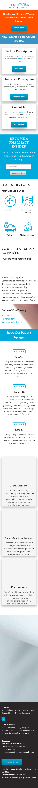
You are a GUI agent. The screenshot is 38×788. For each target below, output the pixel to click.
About (10, 710)
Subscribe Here (18, 173)
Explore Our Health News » (19, 538)
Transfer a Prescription (19, 79)
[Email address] (18, 166)
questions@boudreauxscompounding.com (18, 752)
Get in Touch (19, 124)
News (32, 710)
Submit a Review (12, 762)
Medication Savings (27, 235)
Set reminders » (9, 318)
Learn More (19, 27)
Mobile (25, 710)
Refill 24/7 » (7, 315)
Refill (11, 713)
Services (18, 710)
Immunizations (10, 210)
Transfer (18, 713)
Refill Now (19, 68)
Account (26, 713)
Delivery (10, 235)
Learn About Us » (19, 486)
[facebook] (3, 719)
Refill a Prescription (19, 51)
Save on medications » (12, 322)
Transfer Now (19, 96)
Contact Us (19, 107)
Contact (5, 713)
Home (4, 710)
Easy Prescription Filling (28, 211)
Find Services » (19, 588)
